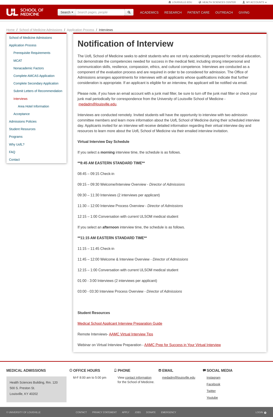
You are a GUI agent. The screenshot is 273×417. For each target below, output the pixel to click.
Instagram (213, 377)
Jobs (138, 412)
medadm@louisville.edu (97, 104)
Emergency (168, 412)
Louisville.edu (180, 2)
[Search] (129, 12)
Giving (244, 12)
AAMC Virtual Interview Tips (131, 334)
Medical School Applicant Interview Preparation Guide (120, 323)
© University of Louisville (23, 412)
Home (10, 30)
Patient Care (199, 12)
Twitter (211, 391)
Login (261, 412)
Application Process (80, 30)
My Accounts (255, 2)
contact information (138, 377)
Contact (81, 412)
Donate (151, 412)
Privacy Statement (104, 412)
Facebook (213, 384)
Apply (125, 412)
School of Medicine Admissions (40, 30)
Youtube (212, 397)
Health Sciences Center (217, 2)
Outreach (224, 12)
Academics (149, 12)
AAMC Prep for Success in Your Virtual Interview (182, 345)
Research (173, 12)
